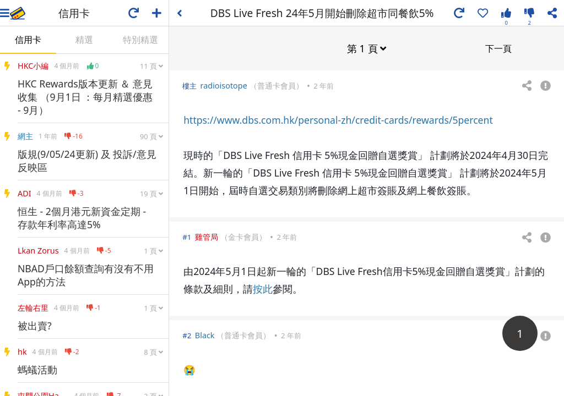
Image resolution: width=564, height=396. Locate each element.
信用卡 (28, 40)
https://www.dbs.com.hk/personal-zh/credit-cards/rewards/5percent (338, 119)
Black (205, 334)
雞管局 (206, 236)
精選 (84, 40)
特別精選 (140, 40)
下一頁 (498, 48)
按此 (263, 288)
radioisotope (223, 85)
